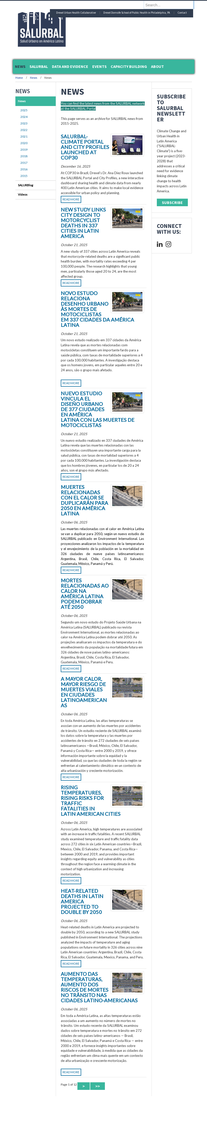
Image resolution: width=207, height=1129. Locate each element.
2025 (23, 110)
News (33, 77)
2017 (23, 163)
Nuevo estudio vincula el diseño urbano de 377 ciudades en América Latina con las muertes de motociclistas (97, 409)
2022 (23, 130)
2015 (23, 176)
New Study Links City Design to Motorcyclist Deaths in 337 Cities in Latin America (83, 222)
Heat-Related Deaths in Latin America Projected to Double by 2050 (82, 901)
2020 (23, 143)
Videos (22, 194)
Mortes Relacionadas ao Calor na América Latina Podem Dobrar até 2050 (85, 593)
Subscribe (172, 202)
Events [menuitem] (99, 66)
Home (19, 77)
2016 (23, 169)
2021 (23, 136)
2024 (23, 117)
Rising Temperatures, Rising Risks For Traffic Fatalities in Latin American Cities (91, 800)
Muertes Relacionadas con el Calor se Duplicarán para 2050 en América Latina (84, 500)
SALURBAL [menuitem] (38, 66)
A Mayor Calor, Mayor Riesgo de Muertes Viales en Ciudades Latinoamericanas (84, 692)
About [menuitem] (157, 66)
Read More (71, 199)
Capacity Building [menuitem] (129, 66)
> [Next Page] (83, 1086)
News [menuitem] (20, 66)
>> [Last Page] (97, 1086)
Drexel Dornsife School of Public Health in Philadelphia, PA (136, 12)
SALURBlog (25, 185)
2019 (23, 149)
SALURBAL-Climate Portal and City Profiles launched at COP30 (85, 147)
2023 (23, 123)
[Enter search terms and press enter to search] (171, 5)
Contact (182, 12)
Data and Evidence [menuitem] (70, 66)
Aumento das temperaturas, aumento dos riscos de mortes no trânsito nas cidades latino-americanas (99, 987)
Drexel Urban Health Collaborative (76, 12)
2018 (23, 156)
